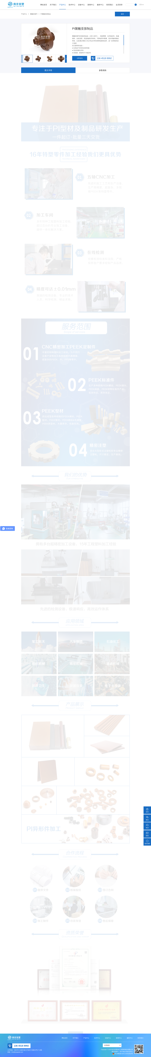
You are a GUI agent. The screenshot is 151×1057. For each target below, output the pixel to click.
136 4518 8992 (104, 58)
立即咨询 (80, 58)
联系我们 (109, 5)
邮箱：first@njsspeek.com (15, 1052)
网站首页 (43, 5)
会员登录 (119, 5)
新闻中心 (91, 5)
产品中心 (62, 5)
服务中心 (100, 5)
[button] (66, 59)
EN (140, 4)
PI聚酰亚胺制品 (46, 14)
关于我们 (53, 5)
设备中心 (81, 5)
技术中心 (72, 5)
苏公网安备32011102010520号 (124, 1053)
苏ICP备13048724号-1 (126, 1051)
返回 (122, 14)
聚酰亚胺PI (33, 14)
